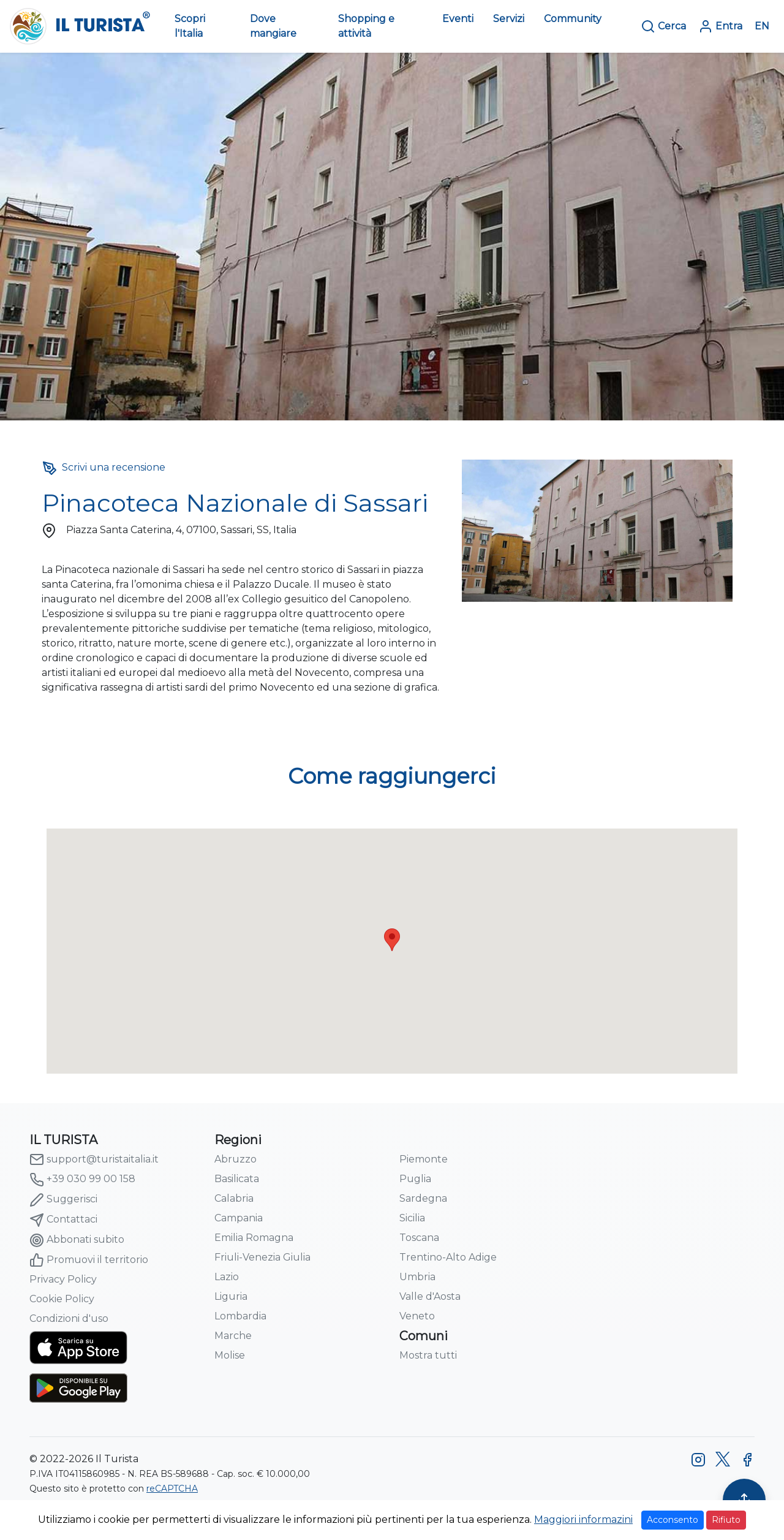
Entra (720, 26)
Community (572, 19)
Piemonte (423, 1159)
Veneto (417, 1316)
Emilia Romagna (253, 1237)
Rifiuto (726, 1519)
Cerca (663, 26)
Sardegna (423, 1198)
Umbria (417, 1277)
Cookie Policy (61, 1299)
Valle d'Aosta (430, 1296)
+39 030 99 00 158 (82, 1179)
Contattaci (63, 1220)
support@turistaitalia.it (94, 1159)
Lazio (226, 1277)
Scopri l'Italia (190, 26)
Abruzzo (235, 1159)
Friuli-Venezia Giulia (262, 1257)
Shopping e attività (366, 26)
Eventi (457, 19)
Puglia (415, 1179)
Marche (233, 1335)
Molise (229, 1355)
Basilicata (236, 1179)
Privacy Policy (63, 1279)
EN (762, 26)
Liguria (230, 1296)
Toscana (419, 1237)
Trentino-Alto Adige (448, 1257)
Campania (238, 1218)
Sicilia (412, 1218)
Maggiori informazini (583, 1519)
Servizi (508, 19)
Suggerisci (63, 1200)
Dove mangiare (273, 26)
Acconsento (672, 1519)
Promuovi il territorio (88, 1260)
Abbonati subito (76, 1240)
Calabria (234, 1198)
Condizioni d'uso (68, 1318)
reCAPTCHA (172, 1488)
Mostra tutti (428, 1355)
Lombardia (240, 1316)
